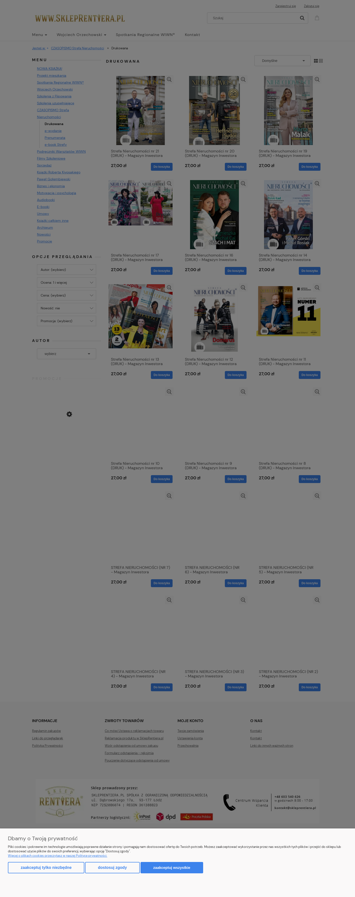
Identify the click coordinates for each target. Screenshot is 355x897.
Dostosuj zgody (112, 867)
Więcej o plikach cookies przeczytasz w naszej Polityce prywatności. (57, 856)
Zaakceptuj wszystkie (171, 867)
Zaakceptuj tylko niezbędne (46, 867)
